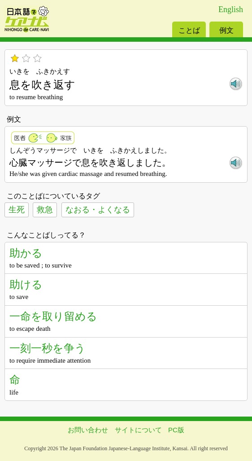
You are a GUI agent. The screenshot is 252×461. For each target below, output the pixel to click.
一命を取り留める (53, 316)
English (230, 9)
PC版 (176, 430)
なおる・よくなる (97, 209)
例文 (226, 30)
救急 (45, 209)
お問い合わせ (88, 430)
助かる (26, 253)
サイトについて (138, 430)
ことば (189, 30)
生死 (17, 209)
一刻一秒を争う (47, 348)
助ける (26, 284)
